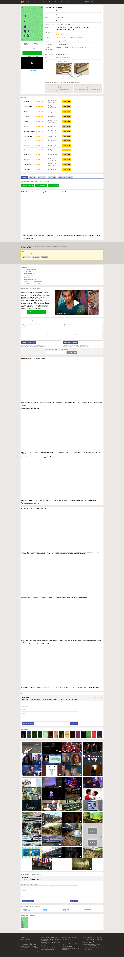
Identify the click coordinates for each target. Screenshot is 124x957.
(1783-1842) (66, 910)
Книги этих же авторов (30, 271)
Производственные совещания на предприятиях (70, 949)
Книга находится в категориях (32, 283)
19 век (57, 2)
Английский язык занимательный (49, 946)
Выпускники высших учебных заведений (31, 951)
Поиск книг (37, 2)
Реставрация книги (61, 61)
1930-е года (26, 910)
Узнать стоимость (41, 185)
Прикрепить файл (28, 723)
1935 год (25, 909)
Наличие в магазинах (30, 279)
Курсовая (64, 37)
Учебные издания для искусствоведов (92, 951)
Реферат (58, 37)
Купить (32, 53)
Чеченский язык (24, 941)
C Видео (93, 2)
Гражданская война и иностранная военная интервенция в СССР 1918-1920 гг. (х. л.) (30, 948)
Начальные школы (25, 939)
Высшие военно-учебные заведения (50, 937)
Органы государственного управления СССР (71, 943)
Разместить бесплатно (70, 342)
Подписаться (72, 352)
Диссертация (79, 37)
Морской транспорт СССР (47, 949)
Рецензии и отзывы (29, 275)
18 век (51, 2)
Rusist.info (26, 2)
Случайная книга (78, 2)
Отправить (74, 723)
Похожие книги (28, 277)
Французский (87, 909)
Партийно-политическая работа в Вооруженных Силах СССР (91, 945)
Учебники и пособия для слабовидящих (93, 939)
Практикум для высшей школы (48, 947)
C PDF (87, 2)
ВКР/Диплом (71, 37)
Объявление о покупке (30, 269)
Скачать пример (53, 185)
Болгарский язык (25, 937)
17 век (45, 2)
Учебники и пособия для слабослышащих (89, 941)
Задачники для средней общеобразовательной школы (28, 943)
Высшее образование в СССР (69, 937)
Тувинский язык (66, 939)
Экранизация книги (32, 64)
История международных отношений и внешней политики (93, 948)
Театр (45, 910)
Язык (63, 941)
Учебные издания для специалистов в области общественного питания (50, 943)
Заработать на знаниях (65, 177)
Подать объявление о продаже (72, 324)
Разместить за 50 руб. (28, 342)
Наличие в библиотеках (30, 273)
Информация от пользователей (33, 281)
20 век (63, 2)
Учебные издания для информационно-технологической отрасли (51, 939)
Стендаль (66, 909)
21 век (69, 2)
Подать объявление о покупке (30, 324)
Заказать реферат (27, 185)
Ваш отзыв (24, 704)
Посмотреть (66, 101)
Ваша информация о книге (29, 884)
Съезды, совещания (67, 946)
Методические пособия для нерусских (92, 937)
